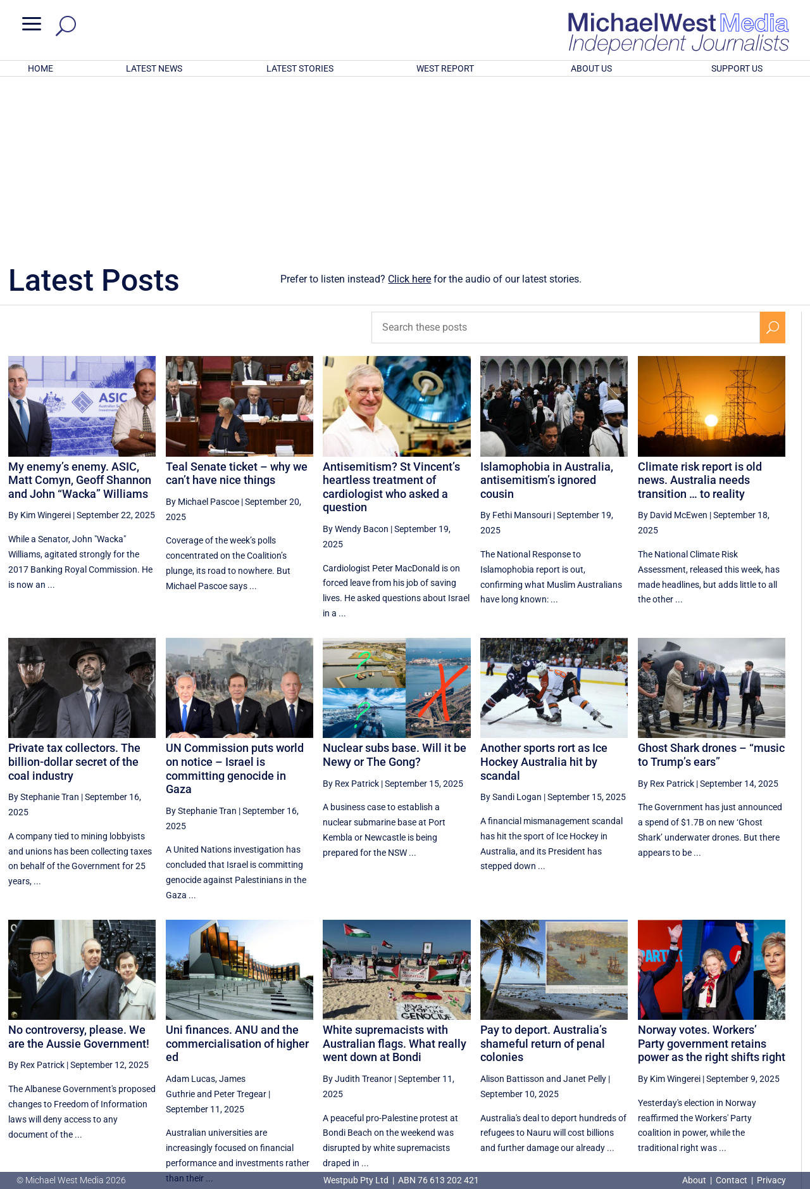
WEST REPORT (445, 68)
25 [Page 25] (743, 1062)
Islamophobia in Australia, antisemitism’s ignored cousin (546, 314)
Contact (731, 1180)
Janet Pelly (584, 913)
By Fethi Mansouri (515, 349)
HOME (40, 68)
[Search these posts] (565, 161)
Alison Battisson (512, 913)
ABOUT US (591, 68)
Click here (409, 113)
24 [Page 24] (711, 1062)
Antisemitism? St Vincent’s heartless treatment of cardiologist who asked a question (391, 321)
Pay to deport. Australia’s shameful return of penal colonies (543, 877)
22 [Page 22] (647, 1062)
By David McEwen (672, 349)
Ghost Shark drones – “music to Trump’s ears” (711, 588)
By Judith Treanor (357, 913)
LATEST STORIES (299, 68)
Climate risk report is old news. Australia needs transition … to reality (700, 314)
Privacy (771, 1180)
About (695, 1180)
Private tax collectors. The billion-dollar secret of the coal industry (74, 595)
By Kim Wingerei (39, 349)
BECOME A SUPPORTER (745, 1107)
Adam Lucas (190, 913)
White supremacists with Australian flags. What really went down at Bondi (394, 877)
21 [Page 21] (615, 1062)
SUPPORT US (737, 68)
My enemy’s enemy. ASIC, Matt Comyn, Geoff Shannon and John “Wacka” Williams (79, 314)
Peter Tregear (240, 928)
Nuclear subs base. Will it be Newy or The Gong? (394, 588)
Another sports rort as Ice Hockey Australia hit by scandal (544, 595)
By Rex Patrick (351, 618)
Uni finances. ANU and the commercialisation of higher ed (237, 877)
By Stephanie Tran (43, 631)
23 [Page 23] (680, 1062)
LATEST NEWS (154, 68)
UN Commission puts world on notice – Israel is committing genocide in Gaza (235, 602)
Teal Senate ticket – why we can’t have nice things (237, 307)
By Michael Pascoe (202, 336)
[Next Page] (773, 1062)
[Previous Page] (586, 1062)
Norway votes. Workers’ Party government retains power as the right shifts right (711, 877)
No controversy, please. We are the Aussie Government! (78, 870)
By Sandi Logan (511, 631)
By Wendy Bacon (356, 363)
